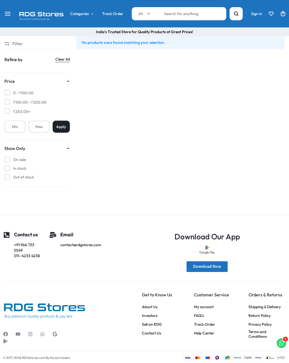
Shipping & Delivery (264, 307)
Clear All (62, 59)
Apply (61, 126)
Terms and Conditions (257, 334)
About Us (150, 307)
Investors (150, 315)
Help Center (204, 333)
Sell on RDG (152, 324)
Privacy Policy (260, 324)
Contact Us (151, 333)
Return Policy (259, 315)
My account (204, 307)
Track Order (112, 13)
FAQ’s (199, 315)
